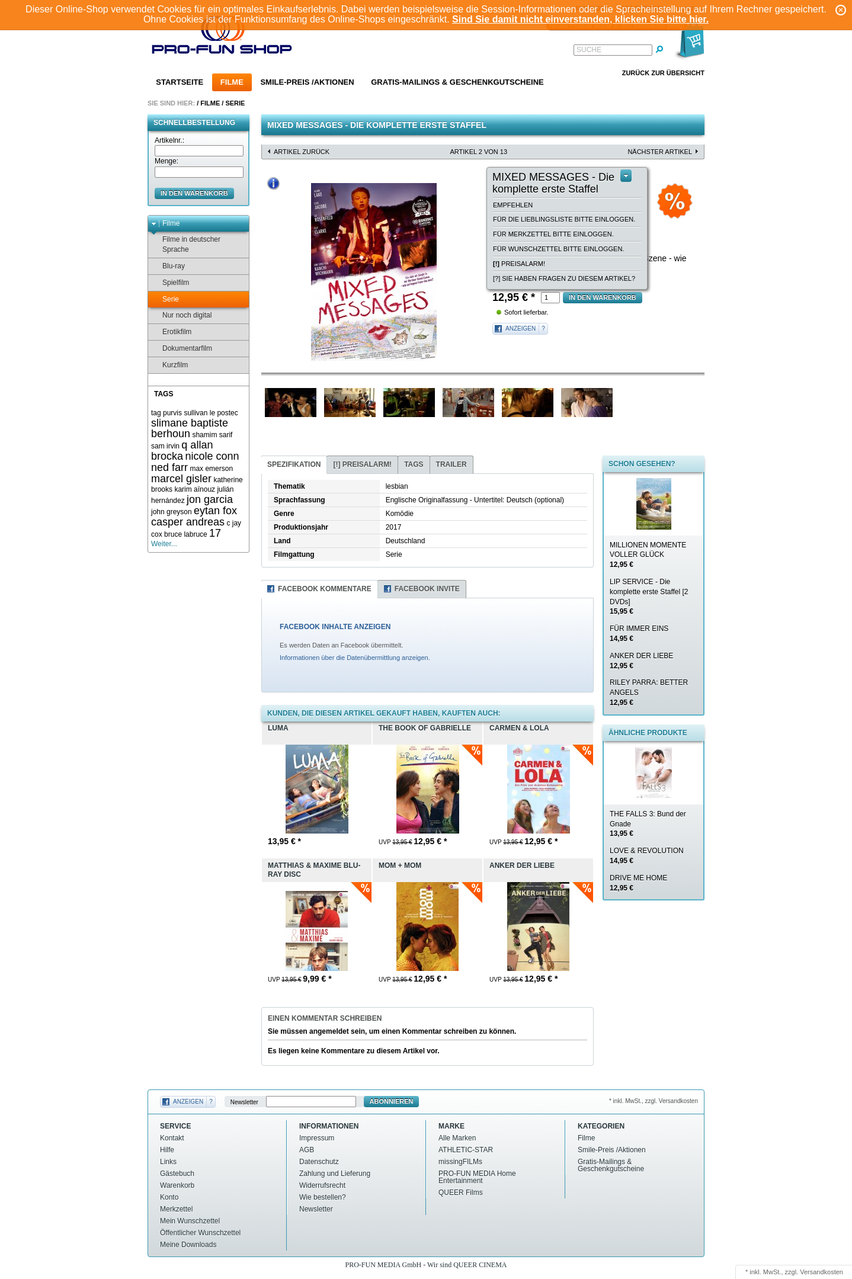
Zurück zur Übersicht (663, 72)
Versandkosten (821, 1271)
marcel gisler (181, 479)
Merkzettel (176, 1209)
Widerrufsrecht (322, 1185)
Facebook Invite (427, 589)
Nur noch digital (181, 315)
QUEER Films (460, 1192)
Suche (588, 50)
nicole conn (212, 456)
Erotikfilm (171, 332)
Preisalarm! (519, 263)
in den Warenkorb (194, 193)
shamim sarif (212, 435)
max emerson (211, 468)
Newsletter (244, 1101)
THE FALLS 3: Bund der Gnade (648, 824)
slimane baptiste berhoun (189, 428)
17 (215, 533)
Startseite (179, 82)
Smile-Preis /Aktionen (307, 82)
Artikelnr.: (169, 140)
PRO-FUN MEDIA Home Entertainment (477, 1177)
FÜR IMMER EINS (639, 633)
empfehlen (513, 205)
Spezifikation (294, 464)
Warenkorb (177, 1185)
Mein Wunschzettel (190, 1221)
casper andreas (188, 522)
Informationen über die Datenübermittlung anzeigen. (355, 657)
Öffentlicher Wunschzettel (200, 1233)
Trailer (451, 464)
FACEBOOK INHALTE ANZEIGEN (335, 627)
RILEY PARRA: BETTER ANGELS (649, 692)
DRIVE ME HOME (638, 883)
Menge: (166, 161)
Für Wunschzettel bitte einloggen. (558, 248)
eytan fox (215, 511)
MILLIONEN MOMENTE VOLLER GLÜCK (648, 555)
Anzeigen (520, 328)
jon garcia (210, 499)
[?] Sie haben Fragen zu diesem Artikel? (564, 278)
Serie (235, 103)
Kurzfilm (169, 365)
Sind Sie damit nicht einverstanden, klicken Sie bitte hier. (580, 19)
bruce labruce (185, 534)
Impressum (316, 1138)
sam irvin (165, 446)
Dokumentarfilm (181, 348)
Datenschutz (319, 1162)
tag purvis (166, 413)
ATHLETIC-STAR (465, 1150)
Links (168, 1162)
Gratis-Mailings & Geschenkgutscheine (457, 82)
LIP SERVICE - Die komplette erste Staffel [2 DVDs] (649, 597)
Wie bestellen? (322, 1197)
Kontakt (172, 1138)
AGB (306, 1150)
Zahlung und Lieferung (334, 1173)
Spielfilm (170, 282)
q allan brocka (182, 450)
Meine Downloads (188, 1244)
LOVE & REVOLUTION (647, 856)
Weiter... (164, 544)
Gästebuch (177, 1173)
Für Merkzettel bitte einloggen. (553, 234)
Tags (413, 464)
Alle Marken (457, 1138)
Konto (169, 1197)
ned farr (169, 467)
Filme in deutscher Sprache (185, 244)
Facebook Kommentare (324, 589)
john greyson (171, 512)
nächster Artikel (659, 151)
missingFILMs (460, 1162)
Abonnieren (392, 1101)
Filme (232, 82)
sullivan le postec (211, 413)
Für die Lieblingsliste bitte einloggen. (564, 219)
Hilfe (167, 1150)
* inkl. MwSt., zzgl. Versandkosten (653, 1101)
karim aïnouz (194, 489)
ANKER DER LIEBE (641, 661)
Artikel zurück (301, 151)
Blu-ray (168, 266)
